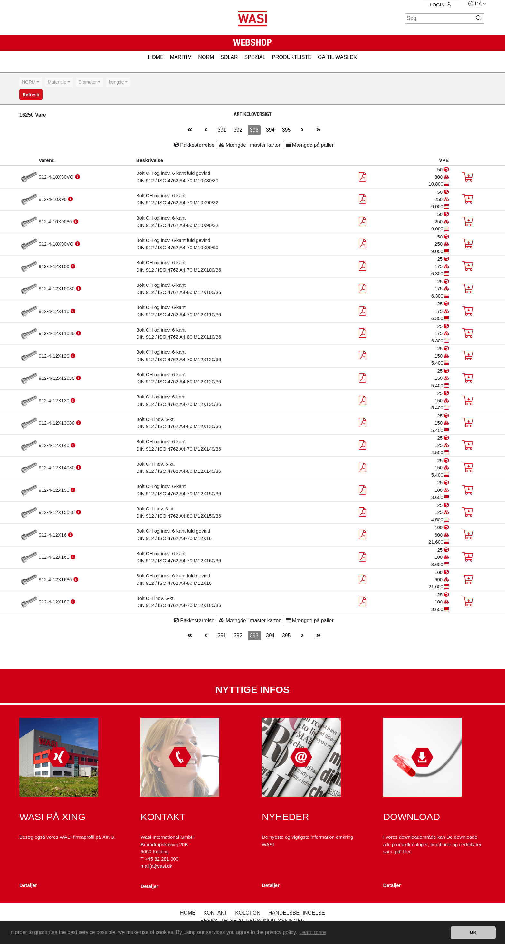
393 (254, 130)
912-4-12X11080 (57, 333)
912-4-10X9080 (56, 221)
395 (286, 130)
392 (238, 130)
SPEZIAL (254, 57)
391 (222, 130)
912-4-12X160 (55, 557)
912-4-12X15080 (57, 512)
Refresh (31, 94)
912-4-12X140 (55, 445)
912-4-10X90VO (57, 244)
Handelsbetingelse (296, 913)
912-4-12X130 (55, 400)
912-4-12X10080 (57, 288)
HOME (156, 57)
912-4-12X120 (55, 356)
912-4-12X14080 (57, 467)
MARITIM (181, 57)
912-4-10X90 (53, 199)
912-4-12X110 (55, 311)
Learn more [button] (313, 932)
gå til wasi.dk (337, 57)
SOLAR (229, 57)
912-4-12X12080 (57, 378)
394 (270, 130)
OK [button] (473, 932)
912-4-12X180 (55, 601)
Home (187, 913)
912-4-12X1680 (56, 579)
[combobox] (30, 82)
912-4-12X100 (55, 266)
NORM (206, 57)
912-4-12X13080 (57, 422)
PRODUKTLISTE (291, 57)
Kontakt (215, 913)
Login (440, 4)
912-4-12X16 (53, 534)
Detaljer (28, 885)
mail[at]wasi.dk (156, 866)
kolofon (247, 913)
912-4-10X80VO (57, 177)
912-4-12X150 (55, 490)
